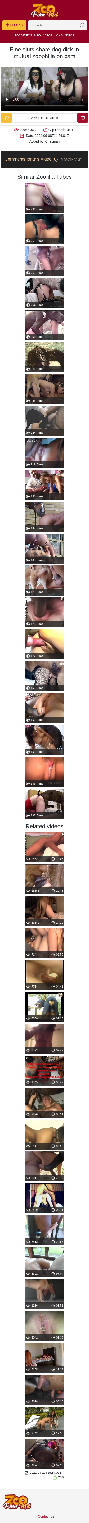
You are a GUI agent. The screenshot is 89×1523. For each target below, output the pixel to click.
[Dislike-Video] (82, 118)
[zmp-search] (57, 25)
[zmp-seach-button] (82, 25)
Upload (14, 25)
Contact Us (46, 1516)
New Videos (43, 35)
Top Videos (23, 35)
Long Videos (64, 35)
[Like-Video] (6, 118)
